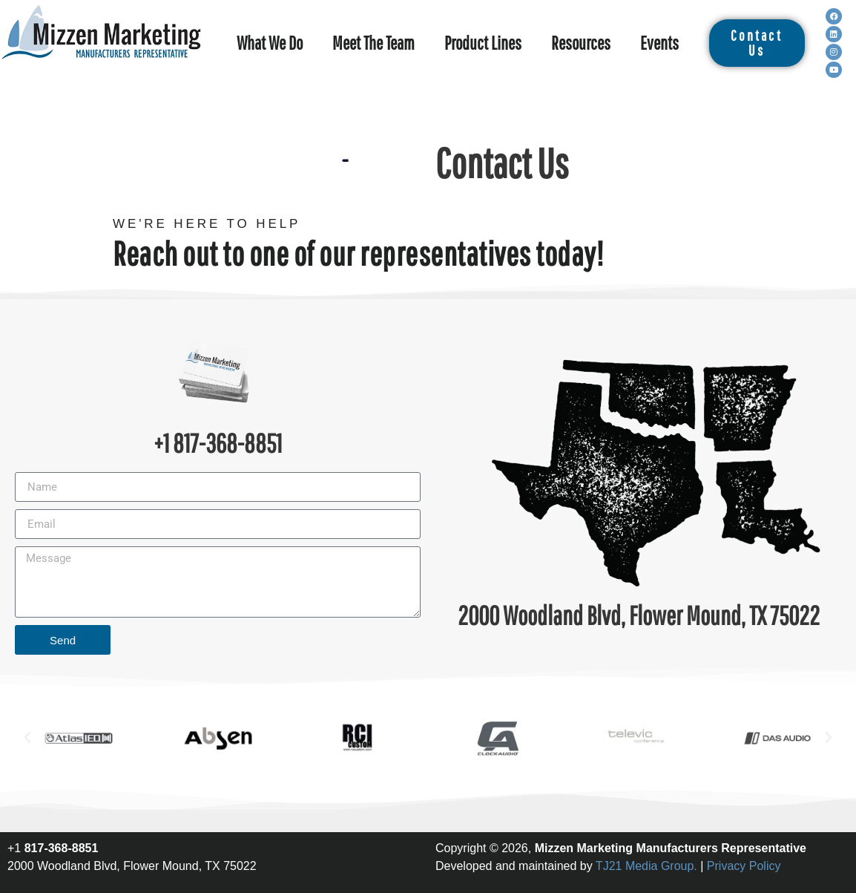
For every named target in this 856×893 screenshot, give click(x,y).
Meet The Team (373, 42)
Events (659, 42)
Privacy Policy (744, 866)
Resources (580, 42)
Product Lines (482, 42)
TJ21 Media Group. (646, 866)
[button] (27, 737)
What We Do (270, 42)
